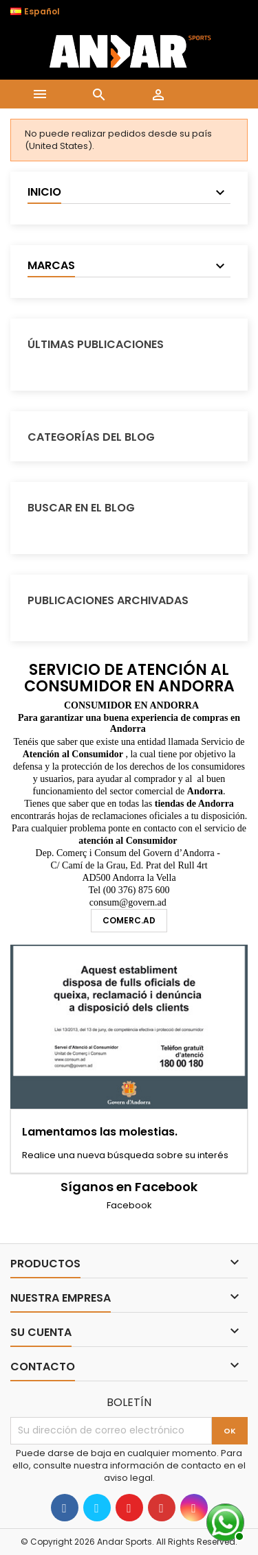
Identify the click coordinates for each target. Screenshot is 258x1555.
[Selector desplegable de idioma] (42, 11)
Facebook (129, 1205)
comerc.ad (129, 920)
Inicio (44, 192)
